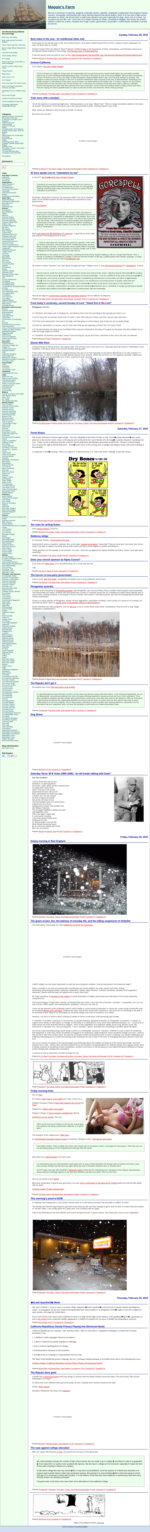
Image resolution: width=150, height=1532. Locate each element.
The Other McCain (8, 486)
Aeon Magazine (7, 212)
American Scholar (8, 219)
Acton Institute (7, 496)
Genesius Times (7, 243)
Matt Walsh (6, 257)
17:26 (71, 1444)
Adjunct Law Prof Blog (10, 378)
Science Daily (7, 551)
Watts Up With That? (9, 302)
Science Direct (7, 553)
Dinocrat (5, 428)
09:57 (74, 710)
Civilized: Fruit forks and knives (12, 98)
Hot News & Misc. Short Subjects (12, 129)
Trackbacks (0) (92, 94)
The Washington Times (10, 714)
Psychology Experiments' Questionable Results (10, 105)
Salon (4, 668)
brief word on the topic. (60, 540)
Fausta (4, 439)
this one (73, 607)
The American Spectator (10, 678)
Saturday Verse (7, 146)
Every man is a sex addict (52, 1099)
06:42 (77, 1194)
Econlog (5, 323)
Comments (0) (56, 339)
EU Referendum (7, 187)
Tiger (34, 1105)
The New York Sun (8, 707)
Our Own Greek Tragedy (53, 67)
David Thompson (8, 184)
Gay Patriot (6, 444)
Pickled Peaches (7, 71)
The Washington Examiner (11, 713)
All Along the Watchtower (11, 201)
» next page (100, 1523)
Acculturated (6, 210)
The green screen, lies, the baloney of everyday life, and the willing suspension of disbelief (80, 921)
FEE (3, 614)
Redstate (5, 475)
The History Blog (8, 293)
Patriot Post (6, 654)
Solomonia (6, 180)
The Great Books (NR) (10, 291)
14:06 (66, 555)
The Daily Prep (7, 290)
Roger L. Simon (7, 477)
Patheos (5, 505)
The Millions (6, 295)
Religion (4, 145)
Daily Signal (6, 603)
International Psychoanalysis (12, 564)
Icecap (4, 527)
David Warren (7, 186)
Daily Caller (6, 602)
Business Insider (8, 310)
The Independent (8, 701)
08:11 (85, 299)
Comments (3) (73, 555)
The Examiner (7, 690)
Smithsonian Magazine (10, 669)
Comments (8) (81, 94)
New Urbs (5, 260)
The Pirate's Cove (8, 487)
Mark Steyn (6, 461)
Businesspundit (7, 312)
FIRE (4, 352)
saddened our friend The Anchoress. (78, 925)
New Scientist (7, 543)
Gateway (66, 1391)
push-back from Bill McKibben (49, 234)
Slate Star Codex (8, 572)
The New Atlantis (8, 702)
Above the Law (7, 376)
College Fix (6, 347)
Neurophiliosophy (8, 539)
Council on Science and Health (13, 394)
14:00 (85, 169)
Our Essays (6, 137)
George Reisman (8, 446)
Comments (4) (63, 571)
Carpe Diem (6, 317)
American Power (8, 409)
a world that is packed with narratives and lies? (68, 296)
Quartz (4, 657)
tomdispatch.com (73, 259)
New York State (50, 579)
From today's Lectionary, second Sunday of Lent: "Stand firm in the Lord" (71, 303)
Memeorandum (7, 635)
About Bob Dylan (8, 200)
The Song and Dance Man (10, 151)
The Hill (4, 699)
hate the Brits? (52, 1157)
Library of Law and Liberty (11, 383)
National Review (7, 465)
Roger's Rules (7, 666)
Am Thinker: (42, 206)
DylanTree (5, 205)
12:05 (110, 1056)
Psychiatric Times (8, 571)
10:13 (74, 582)
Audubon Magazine (9, 226)
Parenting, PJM (7, 569)
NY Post (5, 649)
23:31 (51, 1322)
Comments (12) (93, 299)
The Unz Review (8, 711)
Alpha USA (49, 564)
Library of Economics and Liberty (13, 328)
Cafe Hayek (6, 314)
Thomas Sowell (7, 721)
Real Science (6, 548)
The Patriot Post (7, 709)
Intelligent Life (7, 631)
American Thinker (8, 584)
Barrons (5, 309)
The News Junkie (44, 299)
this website (42, 1319)
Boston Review (7, 590)
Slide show (64, 1135)
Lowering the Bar (8, 385)
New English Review (9, 643)
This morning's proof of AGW (47, 1198)
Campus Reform (8, 343)
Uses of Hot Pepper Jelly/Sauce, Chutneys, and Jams (12, 87)
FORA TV (5, 617)
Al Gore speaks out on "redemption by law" (54, 173)
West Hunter (6, 304)
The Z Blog (6, 298)
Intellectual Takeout (9, 250)
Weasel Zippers (7, 493)
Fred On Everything (9, 238)
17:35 (80, 58)
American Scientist (8, 520)
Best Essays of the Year (9, 118)
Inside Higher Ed (8, 356)
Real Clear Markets (9, 336)
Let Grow (5, 253)
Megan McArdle (7, 333)
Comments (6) (118, 423)
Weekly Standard (8, 739)
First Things (6, 499)
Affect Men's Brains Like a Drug (67, 1103)
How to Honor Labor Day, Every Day (13, 45)
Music (4, 134)
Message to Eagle (8, 534)
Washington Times (8, 735)
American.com (7, 586)
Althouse (5, 215)
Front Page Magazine (9, 623)
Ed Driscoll (6, 435)
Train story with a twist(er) (45, 98)
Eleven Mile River (40, 343)
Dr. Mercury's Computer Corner (12, 119)
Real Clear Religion (9, 508)
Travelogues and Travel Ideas (11, 153)
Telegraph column (75, 1170)
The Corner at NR (8, 683)
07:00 (48, 339)
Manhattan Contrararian (10, 460)
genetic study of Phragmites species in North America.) (78, 603)
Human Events (7, 628)
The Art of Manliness (9, 279)
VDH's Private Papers (9, 489)
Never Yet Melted (8, 468)
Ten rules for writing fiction (45, 524)
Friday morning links (42, 1091)
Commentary (6, 597)
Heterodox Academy (9, 354)
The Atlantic (6, 281)
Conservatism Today (9, 423)
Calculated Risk (7, 316)
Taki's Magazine (7, 276)
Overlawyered (7, 387)
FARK (4, 364)
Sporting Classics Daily (10, 274)
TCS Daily (5, 675)
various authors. (43, 529)
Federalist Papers (8, 612)
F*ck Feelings (7, 560)
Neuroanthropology (9, 565)
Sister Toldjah (7, 480)
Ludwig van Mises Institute (11, 330)
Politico (4, 655)
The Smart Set (7, 297)
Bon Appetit (6, 229)
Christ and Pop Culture (10, 498)
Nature (4, 536)
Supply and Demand (9, 338)
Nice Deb (5, 470)
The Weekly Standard (9, 718)
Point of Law (6, 389)
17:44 (82, 1368)
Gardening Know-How (10, 241)
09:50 (83, 1087)
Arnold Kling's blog (8, 415)
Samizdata (6, 191)
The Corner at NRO (9, 685)
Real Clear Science (9, 546)
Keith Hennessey (8, 326)
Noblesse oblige (39, 536)
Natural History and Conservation (12, 135)
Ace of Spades (7, 404)
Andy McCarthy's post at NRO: (62, 687)
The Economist (7, 687)
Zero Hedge (6, 340)
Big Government (7, 418)
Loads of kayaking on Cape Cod (12, 101)
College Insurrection (9, 349)
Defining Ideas (7, 607)
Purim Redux (38, 433)
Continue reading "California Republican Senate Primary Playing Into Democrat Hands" (67, 1363)
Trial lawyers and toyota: (102, 1139)
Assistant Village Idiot (9, 222)
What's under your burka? (52, 1109)
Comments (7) (84, 1194)
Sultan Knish (6, 482)
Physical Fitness (7, 138)
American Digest (8, 217)
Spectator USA (7, 272)
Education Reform (8, 350)
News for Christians (9, 503)
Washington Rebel (8, 491)
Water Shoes (6, 74)
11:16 (55, 571)
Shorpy (4, 269)
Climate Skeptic (7, 524)
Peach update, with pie (9, 55)
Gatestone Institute (8, 626)
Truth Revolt (6, 728)
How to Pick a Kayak (8, 95)
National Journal (8, 638)
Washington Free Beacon (11, 732)
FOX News (6, 621)
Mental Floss (6, 258)
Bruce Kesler (43, 520)
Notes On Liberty (8, 472)
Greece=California (40, 62)
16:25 (83, 532)
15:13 (74, 94)
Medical (4, 132)
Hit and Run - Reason (9, 449)
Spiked (4, 194)
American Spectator (9, 220)
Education (5, 121)
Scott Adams (6, 267)
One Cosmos (6, 567)
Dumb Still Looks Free (10, 434)
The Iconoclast (7, 484)
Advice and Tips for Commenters (12, 116)
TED (3, 278)
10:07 (80, 679)
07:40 (48, 769)
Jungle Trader (7, 252)
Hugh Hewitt (6, 453)
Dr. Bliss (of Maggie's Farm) (12, 558)
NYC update (6, 59)
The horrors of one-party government (51, 575)
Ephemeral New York (9, 234)
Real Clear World (8, 662)
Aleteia (4, 213)
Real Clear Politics (8, 661)
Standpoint (6, 671)
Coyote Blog (6, 232)
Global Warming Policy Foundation (14, 525)
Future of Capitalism (9, 441)
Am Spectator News (9, 576)
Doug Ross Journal (9, 432)
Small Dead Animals (9, 193)
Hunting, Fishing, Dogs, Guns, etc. (13, 130)
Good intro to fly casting (9, 52)
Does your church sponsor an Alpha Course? (55, 559)
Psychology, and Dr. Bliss (10, 142)
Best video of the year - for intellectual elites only (58, 39)
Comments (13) (93, 169)
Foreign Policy (7, 619)
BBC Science (6, 522)
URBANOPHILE (7, 300)
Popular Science (8, 545)
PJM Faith (5, 506)
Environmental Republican (11, 437)
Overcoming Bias (8, 264)
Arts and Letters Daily (9, 588)
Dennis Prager (7, 609)
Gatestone (5, 624)
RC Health (5, 399)
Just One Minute (8, 456)
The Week (5, 716)
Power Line (6, 473)
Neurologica (6, 538)
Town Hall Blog (7, 727)
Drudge (4, 610)
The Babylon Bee (8, 283)
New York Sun (7, 645)
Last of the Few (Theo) (10, 189)
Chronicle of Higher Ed (10, 345)
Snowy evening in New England (48, 841)
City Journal (6, 593)
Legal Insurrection (8, 382)
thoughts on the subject (60, 996)
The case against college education (50, 1448)
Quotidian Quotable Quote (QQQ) (13, 143)
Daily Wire (5, 605)
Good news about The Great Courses (14, 83)
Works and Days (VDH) (10, 740)
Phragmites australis (42, 586)
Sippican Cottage (8, 271)
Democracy (6, 427)
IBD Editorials (7, 629)
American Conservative (10, 406)
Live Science (6, 531)
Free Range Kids (8, 239)
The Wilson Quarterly (9, 720)
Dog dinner (37, 714)
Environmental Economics (11, 324)
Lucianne (5, 633)
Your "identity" (6, 80)
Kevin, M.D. (6, 397)
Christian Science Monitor (11, 591)
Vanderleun (130, 266)
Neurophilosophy (8, 541)
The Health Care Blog (9, 401)
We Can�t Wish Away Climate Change (58, 177)
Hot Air (4, 451)
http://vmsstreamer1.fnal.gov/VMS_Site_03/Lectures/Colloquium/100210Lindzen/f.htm (106, 55)
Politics (4, 140)
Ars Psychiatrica (7, 557)
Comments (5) (87, 58)
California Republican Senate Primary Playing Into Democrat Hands (68, 1326)
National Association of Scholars (13, 359)
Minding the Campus (9, 357)
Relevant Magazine (9, 512)
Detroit (56, 1179)
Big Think (5, 227)
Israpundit (5, 177)
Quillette (5, 265)
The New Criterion (8, 704)
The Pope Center (8, 361)
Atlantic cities (6, 224)
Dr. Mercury (43, 169)
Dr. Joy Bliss (43, 1056)
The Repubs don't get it (43, 683)
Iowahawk (5, 366)
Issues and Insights (9, 454)
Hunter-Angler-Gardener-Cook (12, 246)
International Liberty (9, 380)
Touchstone (6, 513)
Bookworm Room (8, 420)
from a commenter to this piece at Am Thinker (99, 1183)
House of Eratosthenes (10, 245)
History (4, 127)
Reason (5, 664)
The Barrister (43, 94)
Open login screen (8, 748)
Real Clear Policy (8, 659)
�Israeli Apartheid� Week (45, 1302)
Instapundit (6, 248)
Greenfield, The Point (9, 447)
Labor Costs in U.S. (8, 77)
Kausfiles (5, 458)
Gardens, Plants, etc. (8, 126)
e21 (3, 321)
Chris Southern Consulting (73, 1527)
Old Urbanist (6, 262)
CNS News (6, 595)
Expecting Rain (7, 206)
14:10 (48, 1519)
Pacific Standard (8, 650)
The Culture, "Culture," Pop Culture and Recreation (64, 169)
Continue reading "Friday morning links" (48, 1189)
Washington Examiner (9, 730)
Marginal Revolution (9, 331)
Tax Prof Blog (6, 390)
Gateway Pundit (7, 442)
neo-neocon (6, 467)
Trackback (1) (97, 58)
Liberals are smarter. (89, 544)
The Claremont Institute (10, 681)
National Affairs (7, 636)
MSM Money (6, 335)
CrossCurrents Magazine (11, 600)
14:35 (93, 1489)
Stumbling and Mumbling (11, 196)
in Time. (60, 1452)
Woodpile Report (8, 305)
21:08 (51, 520)
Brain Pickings (7, 231)
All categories (6, 156)
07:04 (60, 831)
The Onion (5, 368)
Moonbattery (6, 463)
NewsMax (5, 647)
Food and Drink (7, 124)
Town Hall (5, 723)
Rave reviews (44, 1387)
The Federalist (7, 694)
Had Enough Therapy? (10, 562)
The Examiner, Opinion (10, 692)
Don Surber (6, 430)
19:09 (83, 917)
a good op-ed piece (51, 1377)
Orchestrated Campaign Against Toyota (51, 1139)
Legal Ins (68, 234)
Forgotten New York (9, 236)
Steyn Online (6, 673)
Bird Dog (42, 58)
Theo (40, 1095)
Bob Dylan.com (7, 203)
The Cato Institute (8, 680)
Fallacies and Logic (8, 123)
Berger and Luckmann (53, 1011)
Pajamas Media (7, 652)
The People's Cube (8, 369)
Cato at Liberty (7, 421)
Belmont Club (7, 416)
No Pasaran (6, 179)
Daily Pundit (6, 425)
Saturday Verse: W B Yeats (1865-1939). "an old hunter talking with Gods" (71, 773)
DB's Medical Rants (9, 395)
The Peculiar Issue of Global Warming (82, 51)
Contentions (6, 598)
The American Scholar (10, 676)
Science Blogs (7, 550)
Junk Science (6, 529)
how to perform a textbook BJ (61, 1113)
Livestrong (5, 255)
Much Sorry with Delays (9, 37)
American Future (8, 408)
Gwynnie (42, 571)
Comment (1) (87, 679)
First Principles (7, 616)
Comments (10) (119, 1056)
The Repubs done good (43, 1372)
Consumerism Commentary (11, 319)
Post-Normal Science (113, 266)
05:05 (111, 423)
